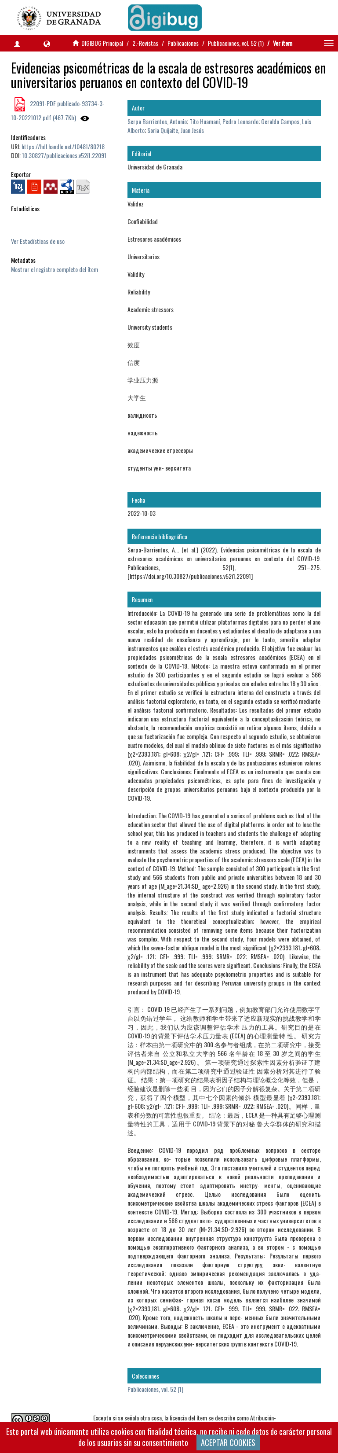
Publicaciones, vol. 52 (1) (236, 43)
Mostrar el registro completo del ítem (54, 269)
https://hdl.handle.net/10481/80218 (63, 146)
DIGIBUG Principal (102, 43)
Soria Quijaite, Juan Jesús (175, 130)
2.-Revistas (145, 43)
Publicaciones (183, 43)
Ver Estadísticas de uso (38, 241)
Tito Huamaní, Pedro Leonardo (223, 121)
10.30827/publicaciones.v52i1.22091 (64, 155)
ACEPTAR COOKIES (228, 1442)
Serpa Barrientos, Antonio (157, 121)
